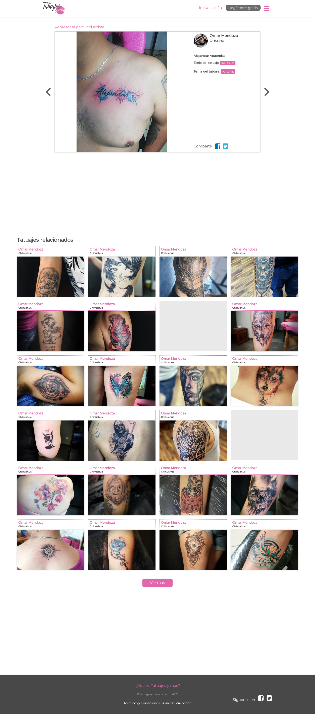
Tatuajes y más (54, 8)
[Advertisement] (157, 192)
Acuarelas (227, 62)
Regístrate (241, 8)
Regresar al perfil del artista (79, 27)
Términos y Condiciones (142, 703)
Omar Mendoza (224, 43)
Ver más (157, 583)
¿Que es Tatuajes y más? (157, 685)
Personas (228, 71)
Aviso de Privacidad (176, 703)
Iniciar (207, 8)
